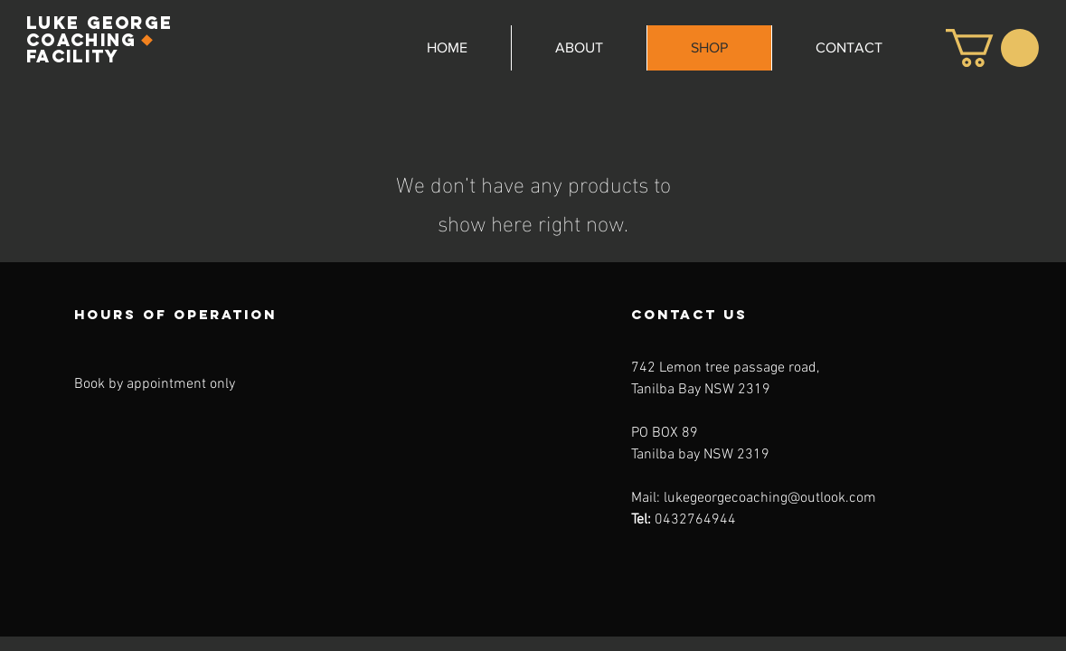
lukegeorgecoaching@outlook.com (770, 498)
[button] (992, 48)
